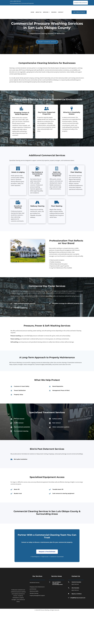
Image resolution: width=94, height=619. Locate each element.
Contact (60, 12)
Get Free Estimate (79, 12)
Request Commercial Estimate (47, 49)
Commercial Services (35, 592)
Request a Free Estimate (47, 559)
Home (32, 12)
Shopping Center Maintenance (37, 594)
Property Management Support (37, 603)
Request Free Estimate (80, 2)
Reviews (54, 12)
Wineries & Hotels (34, 598)
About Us (38, 12)
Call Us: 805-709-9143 (15, 1)
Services (45, 12)
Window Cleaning (34, 601)
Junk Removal (33, 596)
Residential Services (34, 590)
